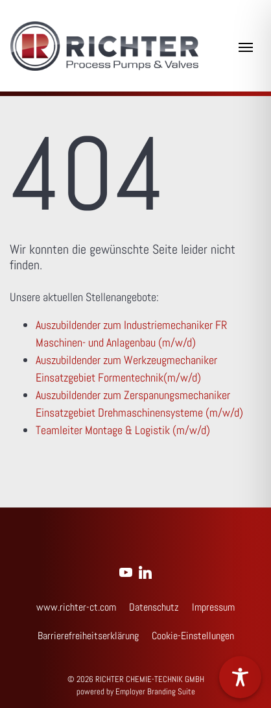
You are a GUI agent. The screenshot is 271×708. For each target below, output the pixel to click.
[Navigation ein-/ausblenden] (246, 46)
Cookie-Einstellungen (193, 635)
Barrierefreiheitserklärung (88, 635)
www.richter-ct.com (76, 607)
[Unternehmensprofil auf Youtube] (125, 571)
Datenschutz (154, 607)
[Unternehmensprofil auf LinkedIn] (145, 571)
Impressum (213, 607)
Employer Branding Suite (155, 691)
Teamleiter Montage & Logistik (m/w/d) (123, 429)
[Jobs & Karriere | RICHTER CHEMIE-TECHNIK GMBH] (104, 46)
